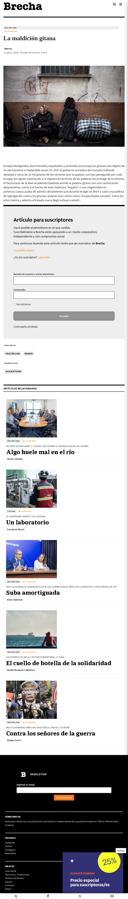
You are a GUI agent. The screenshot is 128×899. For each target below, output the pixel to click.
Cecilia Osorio (15, 458)
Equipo (8, 881)
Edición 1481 (11, 28)
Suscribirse (10, 871)
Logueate (44, 257)
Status (8, 888)
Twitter (8, 846)
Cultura (11, 511)
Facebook (10, 842)
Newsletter (10, 853)
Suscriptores (14, 371)
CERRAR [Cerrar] (121, 74)
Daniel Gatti (14, 740)
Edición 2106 (13, 441)
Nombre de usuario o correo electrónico (34, 274)
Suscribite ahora (24, 250)
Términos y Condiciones (17, 874)
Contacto (9, 885)
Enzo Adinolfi (15, 599)
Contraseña (19, 289)
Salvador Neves (15, 529)
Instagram (10, 849)
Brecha (8, 48)
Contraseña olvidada (25, 326)
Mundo (29, 353)
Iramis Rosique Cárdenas (21, 669)
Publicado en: (10, 345)
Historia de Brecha (14, 878)
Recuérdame (22, 304)
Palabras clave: (11, 363)
